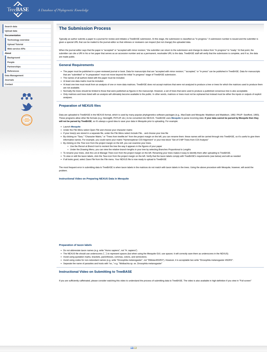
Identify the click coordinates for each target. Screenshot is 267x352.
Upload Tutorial (15, 44)
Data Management (14, 75)
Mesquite (176, 118)
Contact (9, 84)
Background (13, 57)
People (10, 62)
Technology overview (18, 40)
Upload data (11, 31)
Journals (9, 80)
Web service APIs (16, 48)
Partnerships (14, 66)
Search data (11, 26)
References (13, 71)
